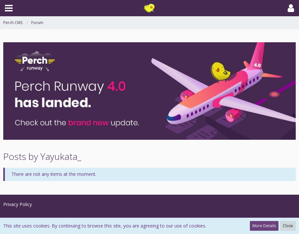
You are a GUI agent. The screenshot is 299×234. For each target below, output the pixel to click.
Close (288, 225)
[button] (8, 8)
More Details (264, 225)
